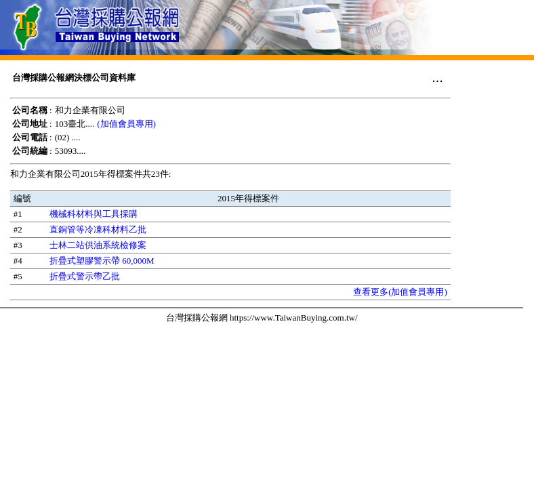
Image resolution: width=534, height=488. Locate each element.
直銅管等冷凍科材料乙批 (97, 229)
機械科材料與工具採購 (93, 214)
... (437, 77)
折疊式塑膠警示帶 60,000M (102, 261)
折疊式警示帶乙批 (84, 276)
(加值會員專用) (126, 124)
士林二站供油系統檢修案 (97, 245)
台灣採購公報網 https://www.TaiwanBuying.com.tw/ (262, 317)
